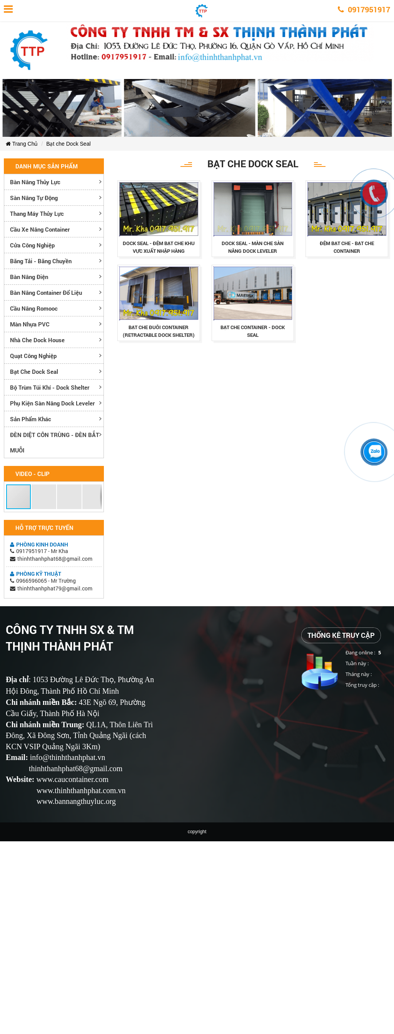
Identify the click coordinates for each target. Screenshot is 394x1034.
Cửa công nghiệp (32, 245)
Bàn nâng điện (29, 277)
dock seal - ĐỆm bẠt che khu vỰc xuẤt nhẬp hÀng (159, 247)
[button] (19, 497)
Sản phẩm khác (30, 419)
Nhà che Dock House (37, 340)
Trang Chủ (22, 144)
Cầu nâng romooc (34, 308)
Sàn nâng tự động (34, 198)
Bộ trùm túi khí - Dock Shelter (49, 387)
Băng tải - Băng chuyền (41, 261)
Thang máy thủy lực (37, 213)
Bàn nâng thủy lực (35, 182)
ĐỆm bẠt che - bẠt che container (347, 247)
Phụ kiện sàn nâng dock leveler (52, 403)
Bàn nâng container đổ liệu (46, 292)
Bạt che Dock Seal (68, 144)
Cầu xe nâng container (40, 229)
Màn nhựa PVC (30, 324)
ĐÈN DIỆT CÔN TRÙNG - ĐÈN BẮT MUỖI (54, 442)
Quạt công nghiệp (33, 356)
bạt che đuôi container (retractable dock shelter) (159, 331)
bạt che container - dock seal (252, 331)
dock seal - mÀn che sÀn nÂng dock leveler (253, 247)
